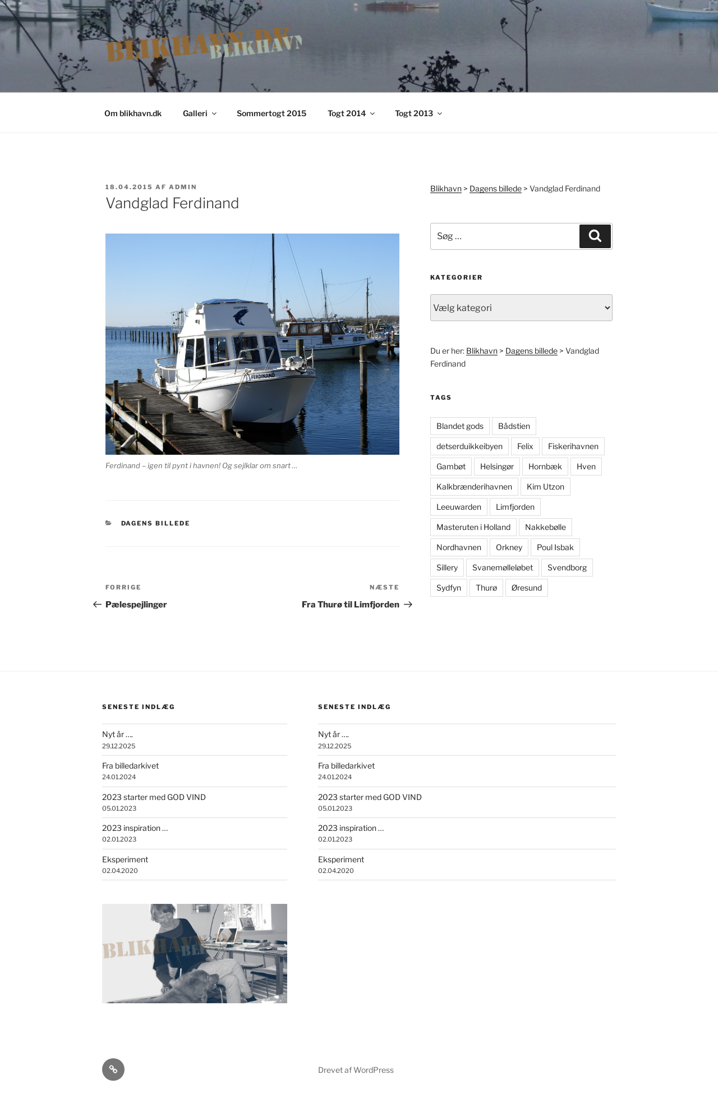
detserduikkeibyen (469, 446)
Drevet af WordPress (356, 1070)
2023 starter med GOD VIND (154, 797)
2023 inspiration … (135, 828)
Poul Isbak (555, 547)
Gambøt (451, 466)
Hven (586, 466)
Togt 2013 (419, 113)
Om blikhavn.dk (133, 113)
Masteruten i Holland (473, 527)
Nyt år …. (117, 734)
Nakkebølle (545, 527)
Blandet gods (460, 426)
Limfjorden (515, 506)
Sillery (447, 567)
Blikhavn (446, 188)
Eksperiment (125, 859)
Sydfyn (448, 587)
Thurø (486, 587)
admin (183, 187)
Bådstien (514, 426)
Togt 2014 (352, 113)
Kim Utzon (545, 486)
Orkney (509, 547)
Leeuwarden (458, 506)
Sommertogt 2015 (271, 113)
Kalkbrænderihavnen (474, 486)
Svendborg (567, 567)
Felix (525, 446)
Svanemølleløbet (502, 567)
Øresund (527, 587)
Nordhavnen (458, 547)
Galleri (200, 113)
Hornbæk (545, 466)
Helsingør (497, 466)
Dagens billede (156, 523)
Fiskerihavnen (573, 446)
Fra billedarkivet (130, 765)
